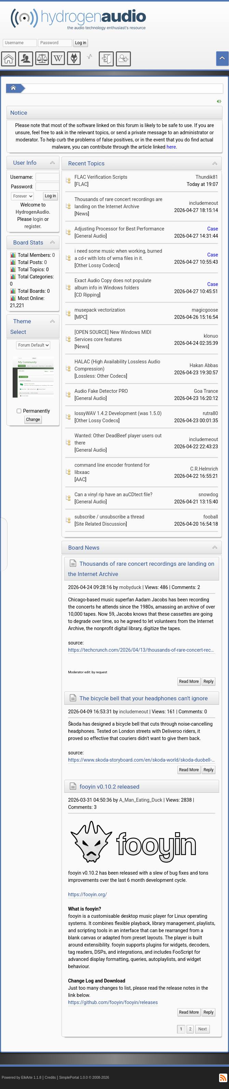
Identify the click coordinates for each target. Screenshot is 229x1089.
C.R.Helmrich (204, 469)
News (82, 213)
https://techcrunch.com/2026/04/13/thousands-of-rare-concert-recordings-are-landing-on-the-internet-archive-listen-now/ (141, 650)
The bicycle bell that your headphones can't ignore (144, 698)
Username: (21, 177)
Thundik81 (207, 177)
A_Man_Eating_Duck (140, 800)
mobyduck (130, 587)
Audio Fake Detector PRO (101, 391)
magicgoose (205, 310)
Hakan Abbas (204, 365)
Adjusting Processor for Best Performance (119, 228)
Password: (22, 186)
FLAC (81, 184)
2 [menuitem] (190, 1029)
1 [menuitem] (181, 1029)
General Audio (91, 236)
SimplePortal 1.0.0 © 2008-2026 (84, 1077)
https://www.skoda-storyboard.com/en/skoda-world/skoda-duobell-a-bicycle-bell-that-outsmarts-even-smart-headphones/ (141, 760)
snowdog (208, 494)
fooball (210, 517)
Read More (189, 681)
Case (212, 228)
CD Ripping (87, 295)
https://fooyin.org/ (87, 894)
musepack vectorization (100, 310)
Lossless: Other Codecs (101, 376)
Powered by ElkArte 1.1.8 (21, 1077)
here (171, 147)
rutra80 (210, 413)
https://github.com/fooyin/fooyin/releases (113, 1002)
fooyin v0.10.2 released (109, 786)
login (38, 219)
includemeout (203, 203)
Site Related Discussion (101, 524)
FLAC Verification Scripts (101, 177)
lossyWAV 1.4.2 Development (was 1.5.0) (118, 413)
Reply (209, 681)
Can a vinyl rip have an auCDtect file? (113, 494)
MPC (81, 317)
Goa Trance (206, 391)
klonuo (211, 336)
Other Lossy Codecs (97, 265)
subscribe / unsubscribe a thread (109, 517)
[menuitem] (202, 1029)
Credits (50, 1077)
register (32, 226)
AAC (80, 479)
